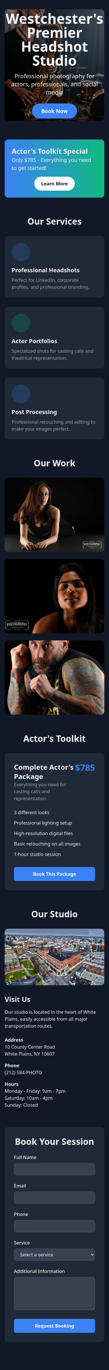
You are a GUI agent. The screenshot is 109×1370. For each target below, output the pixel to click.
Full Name (25, 1157)
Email (20, 1186)
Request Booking (54, 1326)
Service (22, 1243)
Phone (21, 1214)
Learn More (54, 183)
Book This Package (54, 874)
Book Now (54, 111)
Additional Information (39, 1271)
